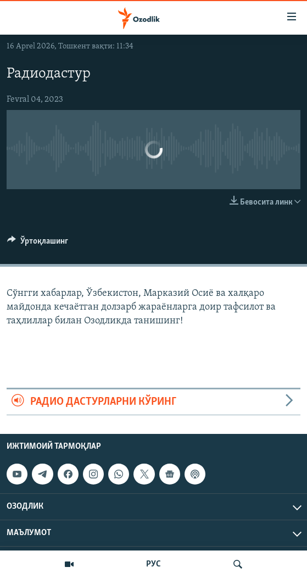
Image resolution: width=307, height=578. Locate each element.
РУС (153, 564)
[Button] (37, 243)
